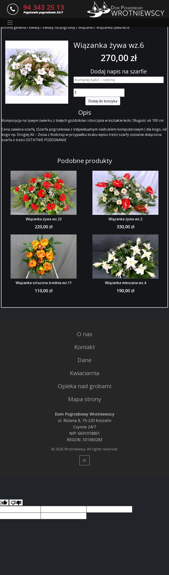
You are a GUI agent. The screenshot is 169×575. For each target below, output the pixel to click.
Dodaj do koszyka (102, 101)
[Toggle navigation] (10, 22)
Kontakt (84, 347)
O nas (84, 334)
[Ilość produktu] (99, 92)
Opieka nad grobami (84, 386)
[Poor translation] (16, 502)
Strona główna (14, 27)
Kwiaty (34, 27)
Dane (84, 360)
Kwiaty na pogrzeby (59, 27)
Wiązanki (85, 27)
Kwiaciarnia (84, 373)
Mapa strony (84, 399)
